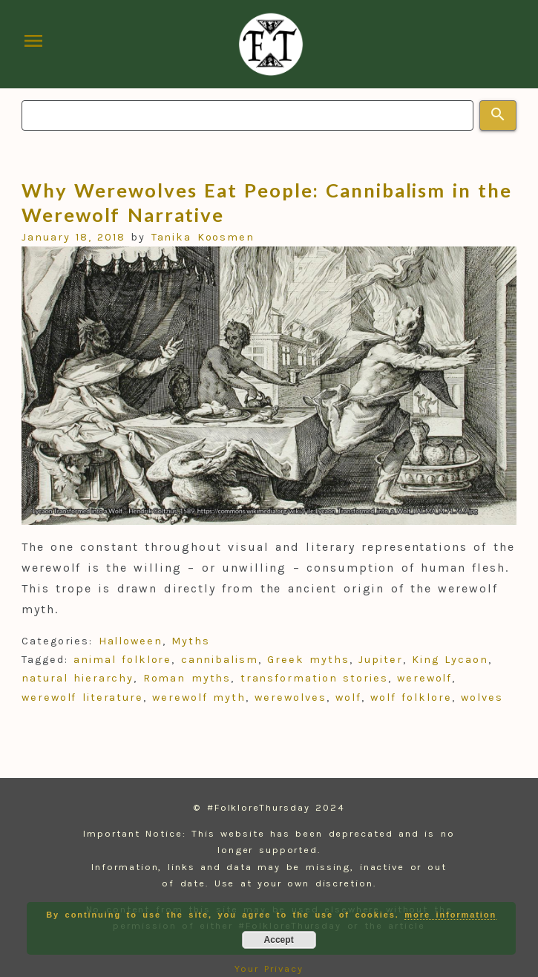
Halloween (131, 641)
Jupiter (380, 659)
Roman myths (187, 678)
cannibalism (219, 659)
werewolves (290, 697)
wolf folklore (411, 697)
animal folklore (122, 659)
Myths (190, 641)
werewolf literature (82, 697)
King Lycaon (450, 659)
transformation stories (314, 678)
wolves (482, 697)
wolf (348, 697)
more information (450, 914)
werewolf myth (199, 697)
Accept (279, 940)
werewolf (424, 678)
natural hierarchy (78, 678)
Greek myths (308, 659)
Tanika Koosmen (203, 237)
